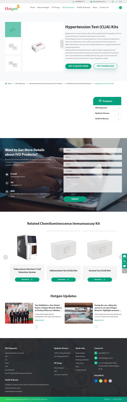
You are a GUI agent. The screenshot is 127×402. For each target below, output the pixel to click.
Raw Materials (9, 370)
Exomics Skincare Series (13, 388)
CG (6, 360)
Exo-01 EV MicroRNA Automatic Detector (18, 373)
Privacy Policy (117, 399)
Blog (77, 366)
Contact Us (104, 7)
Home (32, 7)
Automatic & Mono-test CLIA (14, 353)
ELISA (7, 363)
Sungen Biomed (81, 370)
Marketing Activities (82, 360)
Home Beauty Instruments (13, 391)
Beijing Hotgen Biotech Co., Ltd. (23, 399)
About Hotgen (43, 7)
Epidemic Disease (102, 113)
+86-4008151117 (80, 1)
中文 (120, 1)
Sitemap (107, 399)
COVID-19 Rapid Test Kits (62, 353)
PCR (6, 366)
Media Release (80, 356)
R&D (55, 371)
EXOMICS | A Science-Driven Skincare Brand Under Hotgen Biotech (27, 385)
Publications (80, 363)
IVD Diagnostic (68, 7)
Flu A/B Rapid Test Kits (61, 356)
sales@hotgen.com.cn (99, 1)
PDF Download (105, 66)
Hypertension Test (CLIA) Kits (104, 83)
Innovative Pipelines (61, 375)
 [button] (5, 257)
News (95, 7)
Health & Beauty (83, 7)
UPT (6, 356)
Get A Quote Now (78, 66)
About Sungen (59, 368)
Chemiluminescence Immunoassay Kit (78, 83)
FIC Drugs (56, 7)
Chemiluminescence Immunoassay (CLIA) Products (45, 83)
